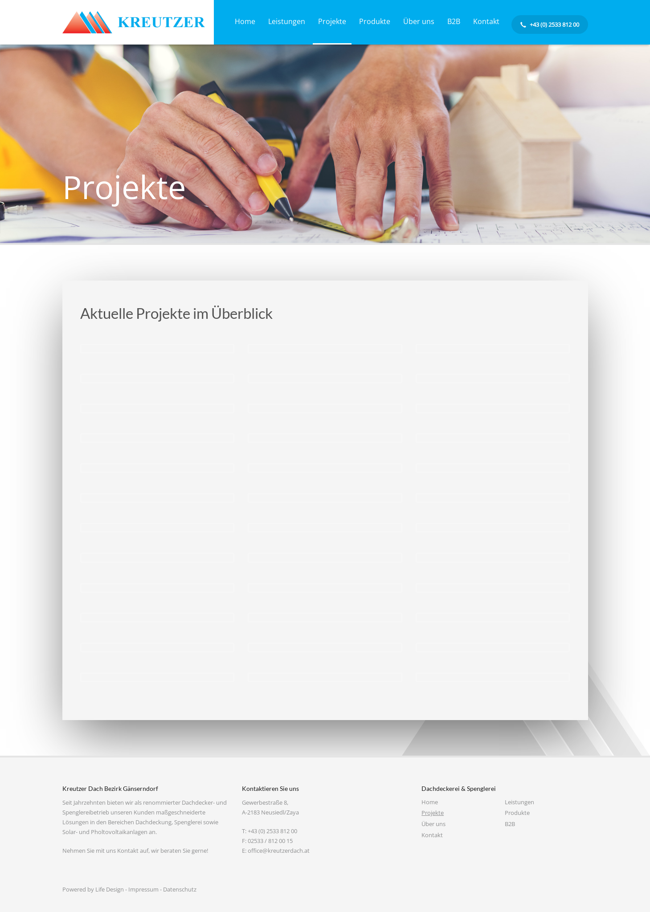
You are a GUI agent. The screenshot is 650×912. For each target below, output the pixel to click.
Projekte (432, 813)
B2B (510, 824)
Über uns (433, 824)
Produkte (517, 813)
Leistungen (519, 802)
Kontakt (432, 835)
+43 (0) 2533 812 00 (272, 831)
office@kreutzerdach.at (279, 851)
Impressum (143, 889)
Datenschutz (179, 889)
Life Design (109, 889)
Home (429, 802)
